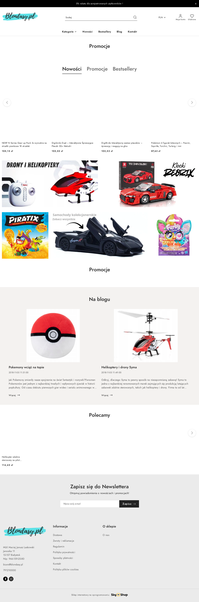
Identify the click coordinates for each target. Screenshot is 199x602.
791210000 (9, 570)
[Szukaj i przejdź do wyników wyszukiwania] (135, 17)
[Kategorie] (69, 32)
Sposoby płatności (63, 558)
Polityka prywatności (64, 552)
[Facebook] (5, 579)
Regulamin (58, 546)
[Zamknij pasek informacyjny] (195, 3)
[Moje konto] (180, 17)
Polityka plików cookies (66, 569)
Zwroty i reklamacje (63, 541)
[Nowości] (87, 32)
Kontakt (57, 564)
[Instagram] (11, 579)
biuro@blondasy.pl (13, 564)
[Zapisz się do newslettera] (90, 504)
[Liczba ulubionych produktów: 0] (192, 17)
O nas (106, 535)
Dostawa (57, 535)
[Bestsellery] (104, 32)
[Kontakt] (132, 32)
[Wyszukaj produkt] (101, 17)
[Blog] (119, 32)
